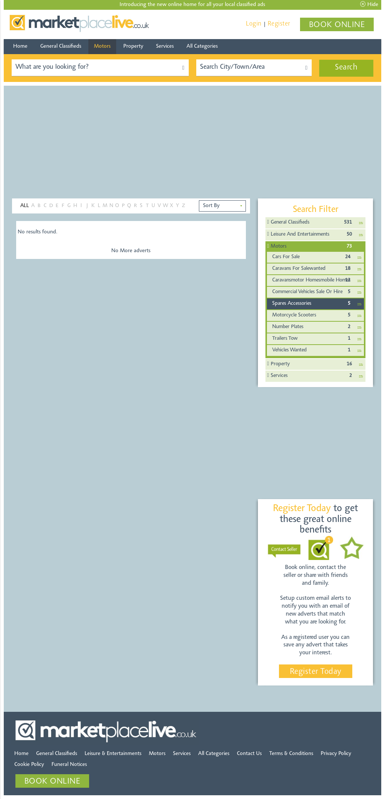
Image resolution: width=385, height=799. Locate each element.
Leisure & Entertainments (113, 754)
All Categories (202, 46)
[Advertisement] (192, 138)
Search (346, 68)
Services (165, 46)
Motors (102, 46)
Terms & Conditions (291, 754)
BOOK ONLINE (337, 25)
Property (133, 46)
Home (20, 46)
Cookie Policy (29, 764)
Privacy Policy (336, 754)
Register (279, 24)
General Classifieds (60, 46)
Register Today (315, 672)
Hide (369, 5)
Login (254, 24)
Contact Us (249, 754)
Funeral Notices (69, 764)
